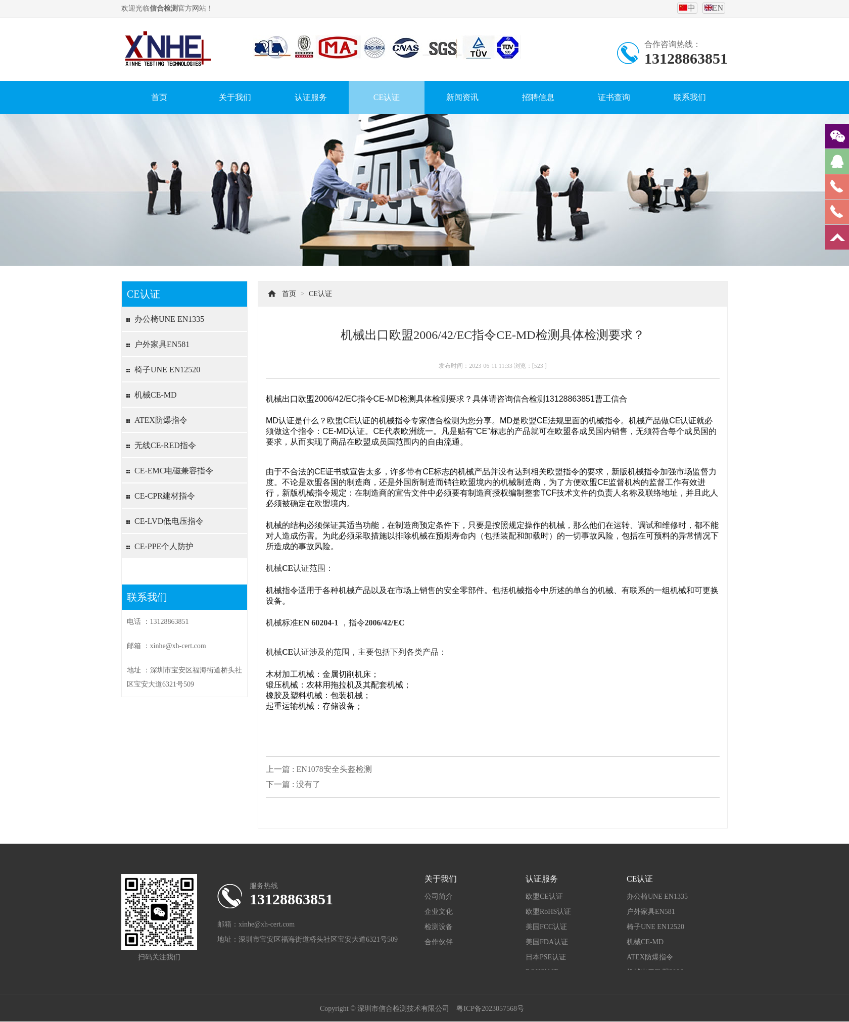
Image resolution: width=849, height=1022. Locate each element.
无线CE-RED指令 (165, 445)
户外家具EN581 (162, 344)
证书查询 (614, 97)
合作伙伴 (438, 942)
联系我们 (690, 97)
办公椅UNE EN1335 (169, 319)
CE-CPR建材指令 (164, 496)
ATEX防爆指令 (160, 420)
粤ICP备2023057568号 (490, 1008)
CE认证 (386, 97)
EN (713, 8)
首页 (159, 97)
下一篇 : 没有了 (293, 784)
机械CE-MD (155, 395)
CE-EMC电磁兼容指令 (173, 470)
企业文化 (438, 911)
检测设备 (438, 927)
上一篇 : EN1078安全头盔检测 (319, 769)
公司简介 (438, 896)
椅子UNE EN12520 (167, 369)
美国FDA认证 (547, 942)
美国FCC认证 (546, 927)
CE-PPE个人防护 (164, 546)
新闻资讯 (462, 97)
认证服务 (311, 97)
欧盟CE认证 (544, 896)
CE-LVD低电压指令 (169, 521)
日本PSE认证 (546, 957)
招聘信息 (538, 97)
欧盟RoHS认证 (548, 911)
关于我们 (235, 97)
